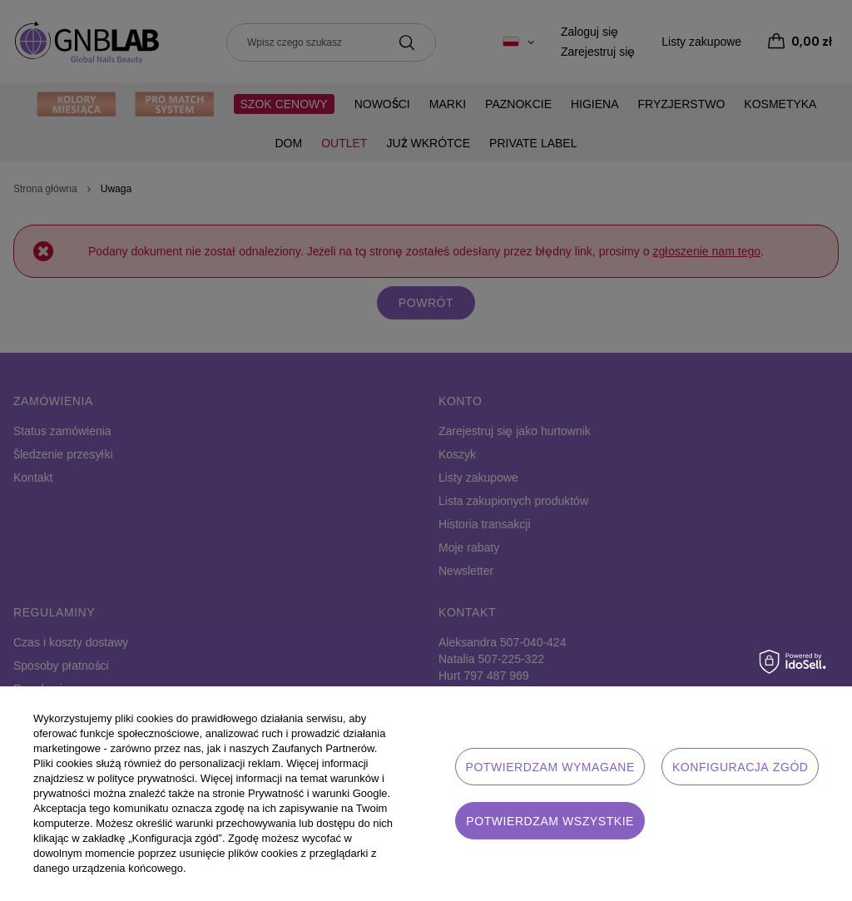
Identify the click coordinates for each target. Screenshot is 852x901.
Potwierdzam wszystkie (550, 821)
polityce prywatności (145, 778)
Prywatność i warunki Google (318, 793)
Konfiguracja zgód (740, 767)
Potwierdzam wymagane (549, 767)
